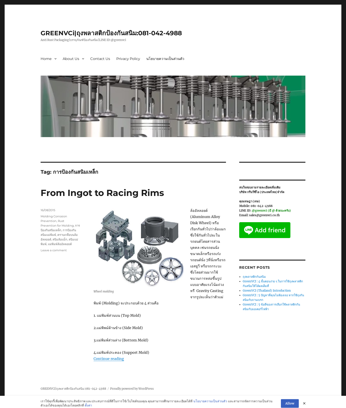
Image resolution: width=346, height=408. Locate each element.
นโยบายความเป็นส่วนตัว (165, 59)
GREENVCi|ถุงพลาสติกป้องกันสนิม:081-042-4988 (111, 33)
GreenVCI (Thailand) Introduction (267, 290)
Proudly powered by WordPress (132, 389)
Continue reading (109, 358)
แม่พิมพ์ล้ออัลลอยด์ (60, 244)
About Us (71, 59)
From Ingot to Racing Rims (102, 192)
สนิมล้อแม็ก (60, 239)
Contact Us (100, 59)
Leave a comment (54, 250)
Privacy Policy (128, 59)
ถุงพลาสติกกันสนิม (254, 277)
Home (46, 59)
